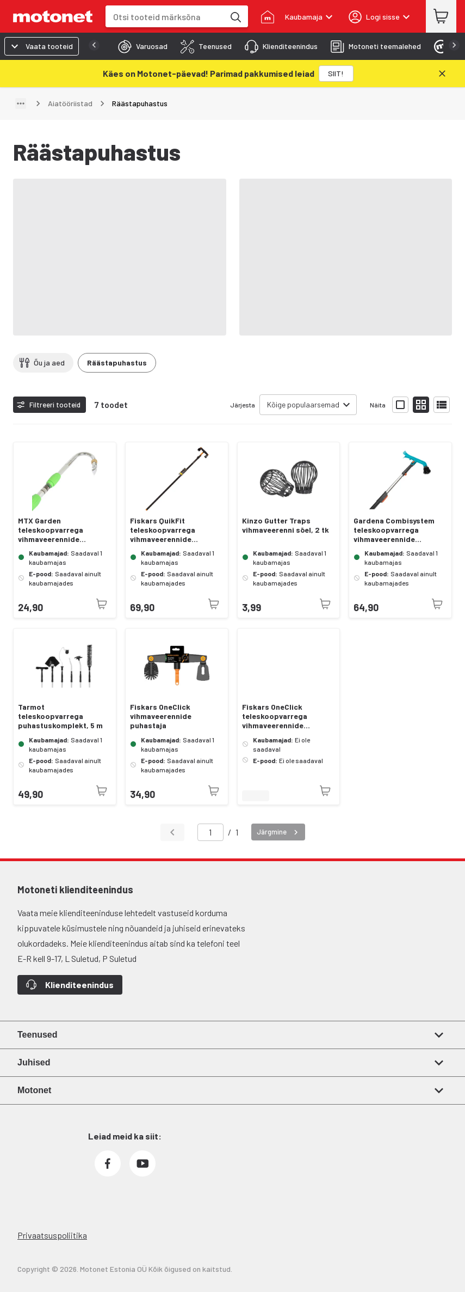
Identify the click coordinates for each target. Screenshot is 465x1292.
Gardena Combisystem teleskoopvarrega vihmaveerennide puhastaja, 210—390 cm (396, 530)
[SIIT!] (336, 73)
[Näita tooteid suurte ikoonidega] (400, 405)
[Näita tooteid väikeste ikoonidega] (421, 405)
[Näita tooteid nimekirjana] (441, 405)
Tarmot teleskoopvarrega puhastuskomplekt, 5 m (60, 716)
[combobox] (164, 17)
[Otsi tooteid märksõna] (235, 16)
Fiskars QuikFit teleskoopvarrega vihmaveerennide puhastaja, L (162, 530)
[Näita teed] (20, 103)
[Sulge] (442, 73)
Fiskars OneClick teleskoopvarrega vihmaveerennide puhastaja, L (274, 716)
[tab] (139, 46)
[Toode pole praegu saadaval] (101, 604)
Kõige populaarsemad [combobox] (303, 404)
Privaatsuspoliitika (52, 1235)
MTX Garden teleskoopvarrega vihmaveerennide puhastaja (50, 530)
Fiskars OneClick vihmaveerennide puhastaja (160, 716)
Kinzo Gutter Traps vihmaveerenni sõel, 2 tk (285, 525)
